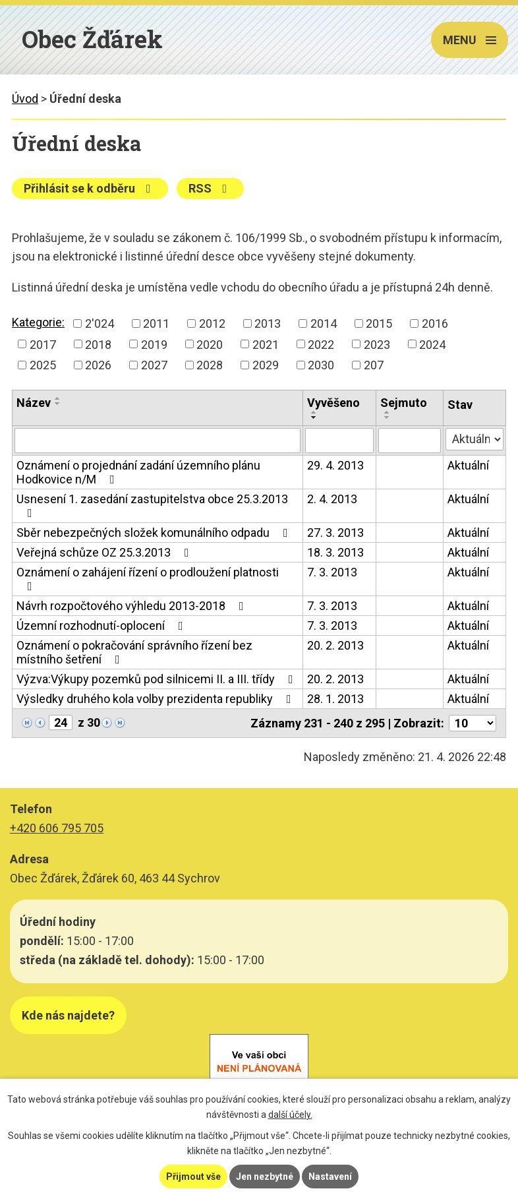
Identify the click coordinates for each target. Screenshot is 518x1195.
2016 (435, 323)
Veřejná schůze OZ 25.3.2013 (105, 552)
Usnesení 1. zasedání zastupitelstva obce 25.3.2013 (152, 505)
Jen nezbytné (264, 1176)
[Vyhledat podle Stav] (475, 439)
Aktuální (468, 465)
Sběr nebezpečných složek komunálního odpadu (154, 532)
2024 (432, 344)
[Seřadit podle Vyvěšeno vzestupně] (314, 412)
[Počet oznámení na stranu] (472, 723)
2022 (321, 344)
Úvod (25, 99)
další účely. (290, 1114)
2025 (43, 365)
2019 (154, 344)
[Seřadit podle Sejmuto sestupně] (387, 417)
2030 (321, 365)
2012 (212, 323)
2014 (323, 323)
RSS (210, 188)
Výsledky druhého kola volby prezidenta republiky (156, 699)
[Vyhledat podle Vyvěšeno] (339, 440)
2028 (209, 365)
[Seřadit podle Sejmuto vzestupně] (387, 412)
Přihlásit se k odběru (90, 188)
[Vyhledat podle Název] (157, 440)
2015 (379, 323)
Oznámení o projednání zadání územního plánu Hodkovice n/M (138, 472)
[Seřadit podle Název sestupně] (58, 403)
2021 (265, 344)
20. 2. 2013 (335, 645)
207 (374, 365)
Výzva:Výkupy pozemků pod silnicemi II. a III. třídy (157, 679)
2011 (156, 323)
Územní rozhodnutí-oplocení (102, 625)
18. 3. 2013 (335, 552)
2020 (209, 344)
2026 (98, 365)
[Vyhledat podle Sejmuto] (409, 440)
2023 (377, 344)
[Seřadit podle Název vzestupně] (58, 398)
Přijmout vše (193, 1176)
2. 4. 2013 (332, 499)
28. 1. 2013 (335, 699)
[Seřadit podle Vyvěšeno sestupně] (314, 417)
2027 (154, 365)
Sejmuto (403, 403)
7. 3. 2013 (332, 572)
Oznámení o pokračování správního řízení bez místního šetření (134, 652)
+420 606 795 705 (56, 828)
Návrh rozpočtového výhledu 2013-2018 (132, 606)
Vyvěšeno (333, 403)
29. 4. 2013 (335, 465)
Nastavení (330, 1176)
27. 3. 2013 (335, 532)
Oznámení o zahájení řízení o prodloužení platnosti (147, 578)
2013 (267, 323)
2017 (43, 344)
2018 (98, 344)
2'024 (99, 323)
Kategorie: (38, 322)
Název (33, 403)
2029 (265, 365)
